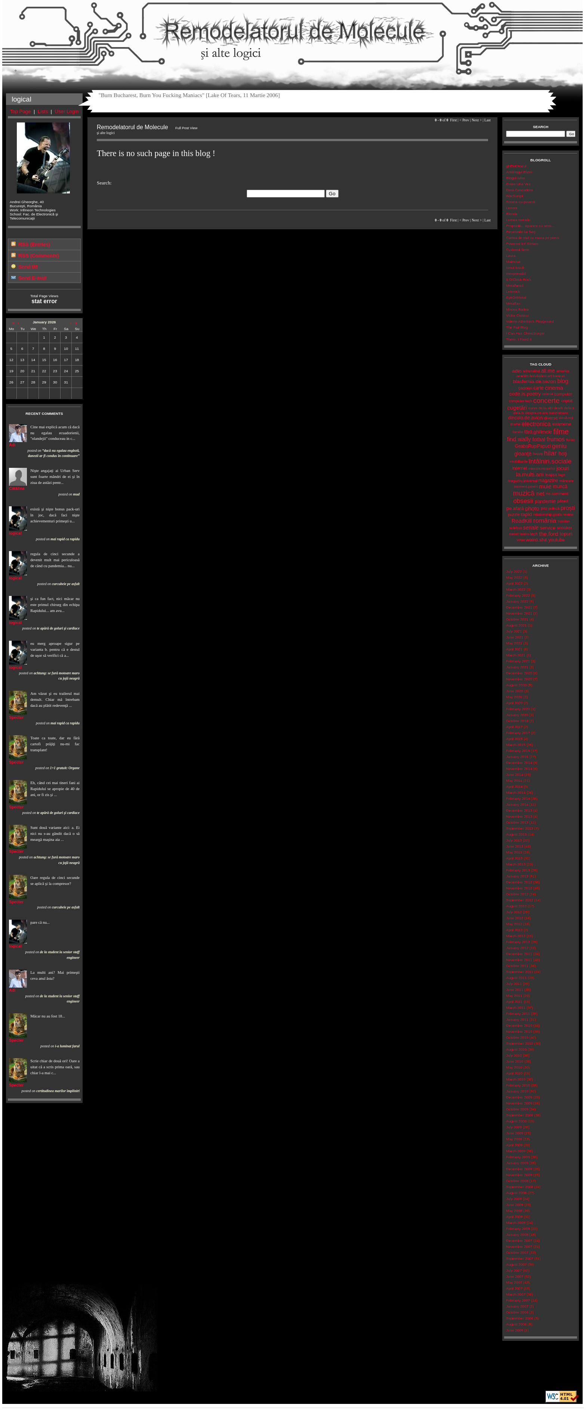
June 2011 (514, 990)
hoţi (562, 454)
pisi (544, 508)
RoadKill (522, 521)
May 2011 (514, 996)
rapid (526, 514)
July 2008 (514, 1199)
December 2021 (519, 607)
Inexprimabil (516, 273)
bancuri (559, 376)
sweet (514, 534)
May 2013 (514, 852)
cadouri (525, 388)
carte (538, 388)
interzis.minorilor (541, 468)
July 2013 (514, 840)
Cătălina (16, 488)
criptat (567, 400)
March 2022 (515, 589)
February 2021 (518, 661)
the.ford (548, 534)
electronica (536, 423)
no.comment (557, 493)
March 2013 (515, 864)
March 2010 (515, 1079)
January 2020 (517, 715)
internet (519, 468)
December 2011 (519, 954)
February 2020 (518, 709)
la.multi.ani (530, 474)
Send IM (27, 267)
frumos (556, 439)
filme (560, 432)
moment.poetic (526, 486)
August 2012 (516, 906)
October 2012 (517, 894)
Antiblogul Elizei (519, 172)
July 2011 (514, 984)
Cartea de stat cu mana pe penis (532, 238)
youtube (556, 540)
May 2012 (514, 924)
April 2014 (514, 786)
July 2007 (514, 1270)
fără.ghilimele (538, 432)
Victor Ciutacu (517, 315)
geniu (559, 446)
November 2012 (519, 888)
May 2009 (514, 1139)
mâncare (566, 481)
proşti (568, 508)
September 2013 (519, 828)
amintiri (522, 376)
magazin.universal (522, 481)
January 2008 (517, 1235)
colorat (547, 394)
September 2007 (519, 1258)
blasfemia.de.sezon (534, 381)
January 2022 (517, 601)
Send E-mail (32, 278)
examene (561, 424)
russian (564, 521)
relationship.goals (547, 514)
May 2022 (514, 577)
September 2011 (519, 972)
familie (518, 432)
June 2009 (514, 1133)
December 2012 (519, 882)
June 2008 (514, 1205)
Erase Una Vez (518, 184)
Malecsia (513, 261)
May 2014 (514, 780)
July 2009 (514, 1127)
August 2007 (516, 1264)
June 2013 (514, 846)
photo (532, 508)
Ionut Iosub (515, 267)
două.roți (566, 418)
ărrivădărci (537, 376)
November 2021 (519, 613)
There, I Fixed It (519, 339)
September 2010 (519, 1043)
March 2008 (515, 1223)
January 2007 (517, 1306)
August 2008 (516, 1193)
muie (545, 486)
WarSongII (514, 196)
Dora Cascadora (519, 190)
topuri (566, 534)
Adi (12, 444)
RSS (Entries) (34, 244)
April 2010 (514, 1073)
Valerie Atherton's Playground (530, 321)
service (547, 528)
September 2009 (519, 1115)
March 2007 (515, 1294)
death (558, 408)
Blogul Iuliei (515, 178)
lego (561, 475)
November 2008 (519, 1175)
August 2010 (516, 1049)
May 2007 (514, 1282)
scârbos (515, 528)
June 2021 (514, 637)
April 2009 (514, 1145)
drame (515, 424)
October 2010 (517, 1037)
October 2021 (517, 619)
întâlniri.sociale (549, 461)
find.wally (519, 439)
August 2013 (516, 834)
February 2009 (518, 1157)
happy (538, 453)
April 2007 (514, 1288)
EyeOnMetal (516, 297)
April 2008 (514, 1217)
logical (15, 533)
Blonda (512, 214)
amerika (562, 371)
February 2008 (518, 1229)
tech (534, 534)
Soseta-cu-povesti (521, 202)
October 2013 (517, 822)
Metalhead (514, 285)
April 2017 (514, 727)
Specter (16, 717)
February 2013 (518, 870)
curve (532, 408)
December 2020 (519, 673)
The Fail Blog (517, 327)
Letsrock (513, 291)
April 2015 (514, 739)
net (540, 493)
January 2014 (517, 804)
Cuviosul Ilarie (517, 250)
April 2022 (514, 583)
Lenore (512, 208)
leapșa (551, 474)
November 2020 (519, 679)
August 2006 (516, 1324)
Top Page (20, 111)
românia (544, 520)
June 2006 (514, 1330)
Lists (43, 111)
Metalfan (513, 303)
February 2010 (518, 1085)
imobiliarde (518, 461)
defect (569, 408)
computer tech (520, 401)
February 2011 (518, 1013)
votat (520, 540)
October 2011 (517, 966)
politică (553, 508)
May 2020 (514, 697)
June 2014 (514, 775)
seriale (531, 528)
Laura (510, 256)
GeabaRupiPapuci (532, 446)
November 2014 (519, 769)
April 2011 (514, 1002)
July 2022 (514, 571)
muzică (523, 493)
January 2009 (517, 1163)
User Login (66, 111)
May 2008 (514, 1211)
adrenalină (531, 371)
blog (562, 381)
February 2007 (518, 1300)
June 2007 (514, 1276)
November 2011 (519, 960)
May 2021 (514, 643)
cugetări (517, 408)
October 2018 (517, 721)
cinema (554, 388)
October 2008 (517, 1181)
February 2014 (518, 798)
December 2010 (519, 1025)
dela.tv (518, 413)
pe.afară (515, 508)
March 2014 (515, 792)
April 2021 (514, 649)
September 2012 (519, 900)
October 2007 (517, 1252)
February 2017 (518, 733)
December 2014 (519, 763)
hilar (550, 453)
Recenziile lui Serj (520, 232)
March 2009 (515, 1151)
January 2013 (517, 876)
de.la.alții (545, 408)
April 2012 (514, 930)
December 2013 (519, 810)
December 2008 (519, 1169)
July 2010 (514, 1055)
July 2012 (514, 912)
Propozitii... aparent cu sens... (530, 226)
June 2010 (514, 1061)
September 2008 (519, 1187)
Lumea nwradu (518, 220)
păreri (562, 501)
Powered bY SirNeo (522, 244)
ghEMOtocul (516, 166)
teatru (524, 534)
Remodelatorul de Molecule (292, 34)
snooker (564, 527)
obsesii (523, 500)
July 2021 (514, 631)
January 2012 (517, 948)
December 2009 (519, 1097)
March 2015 (515, 745)
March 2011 (515, 1008)
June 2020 (514, 691)
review (568, 514)
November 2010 (519, 1031)
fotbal (539, 439)
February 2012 (518, 942)
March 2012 (515, 936)
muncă (560, 486)
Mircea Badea (517, 309)
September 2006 (519, 1318)
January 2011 (517, 1019)
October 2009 (517, 1109)
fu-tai (570, 440)
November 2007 (519, 1246)
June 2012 (514, 918)
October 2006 (517, 1312)
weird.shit (536, 540)
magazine (548, 480)
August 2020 (516, 685)
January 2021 (517, 667)
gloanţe (522, 454)
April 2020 (514, 703)
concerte (546, 400)
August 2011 (516, 978)
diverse (551, 418)
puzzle (513, 514)
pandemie (545, 501)
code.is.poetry (525, 394)
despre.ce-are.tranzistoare (546, 413)
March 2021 (515, 655)
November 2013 (519, 816)
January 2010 (517, 1091)
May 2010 (514, 1067)
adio (516, 371)
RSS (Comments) (38, 255)
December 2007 (519, 1240)
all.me (548, 371)
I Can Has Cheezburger (525, 333)
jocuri (562, 468)
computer (563, 394)
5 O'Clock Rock (518, 279)
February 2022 (518, 595)
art (550, 376)
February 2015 (518, 751)
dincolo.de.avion (525, 417)
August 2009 (516, 1121)
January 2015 (517, 757)
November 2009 (519, 1103)
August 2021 (516, 625)
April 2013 (514, 858)
